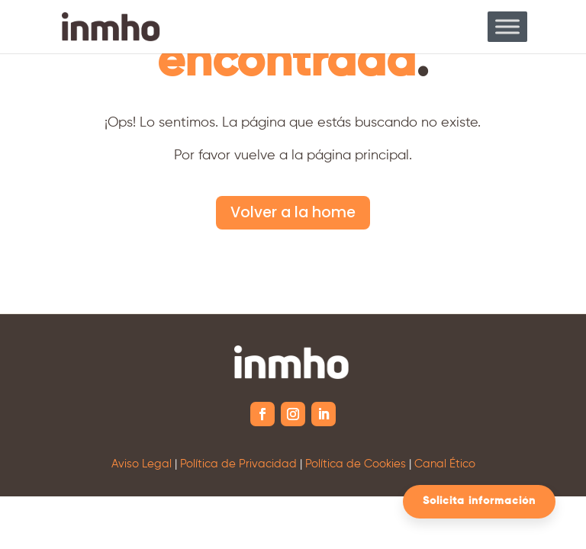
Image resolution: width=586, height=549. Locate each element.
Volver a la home (293, 212)
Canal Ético (444, 464)
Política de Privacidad (238, 464)
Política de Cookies (355, 464)
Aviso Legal (141, 464)
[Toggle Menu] (507, 26)
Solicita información (479, 501)
